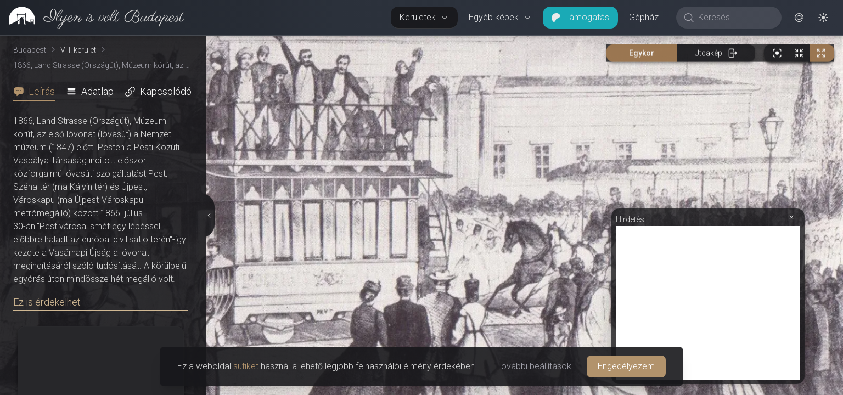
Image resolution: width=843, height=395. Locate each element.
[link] (92, 17)
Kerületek (424, 17)
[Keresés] (734, 17)
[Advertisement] (708, 303)
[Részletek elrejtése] (208, 216)
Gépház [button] (644, 17)
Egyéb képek (500, 17)
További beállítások (534, 366)
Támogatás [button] (580, 17)
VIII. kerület (78, 50)
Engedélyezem (626, 366)
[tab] (37, 91)
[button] (799, 18)
